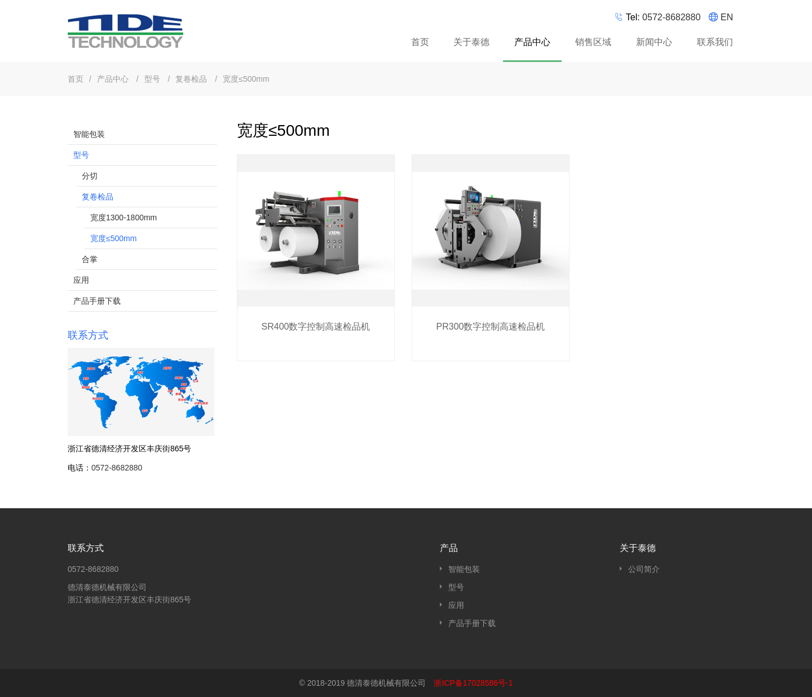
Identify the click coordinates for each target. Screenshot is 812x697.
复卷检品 (192, 78)
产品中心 (533, 44)
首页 (420, 42)
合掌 (90, 259)
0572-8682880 (671, 17)
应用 (81, 280)
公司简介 (644, 569)
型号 (153, 78)
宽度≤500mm (246, 78)
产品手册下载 (97, 300)
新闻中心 (654, 42)
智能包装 (89, 134)
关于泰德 (471, 42)
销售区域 (593, 42)
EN (727, 17)
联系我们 (715, 42)
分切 (90, 175)
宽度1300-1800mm (123, 217)
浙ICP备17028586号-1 (473, 682)
